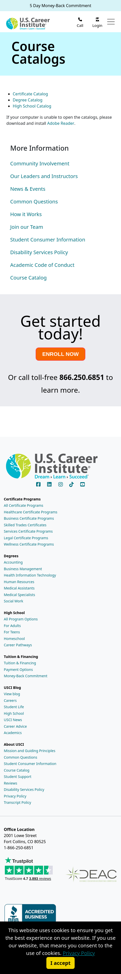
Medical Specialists (19, 594)
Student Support (17, 776)
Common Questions (20, 757)
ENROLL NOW (60, 354)
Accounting (13, 562)
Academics (13, 732)
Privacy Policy (15, 796)
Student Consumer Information (30, 763)
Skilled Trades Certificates (25, 525)
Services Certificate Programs (28, 531)
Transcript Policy (17, 802)
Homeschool (14, 638)
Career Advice (15, 726)
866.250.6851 (81, 377)
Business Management (23, 568)
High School (14, 713)
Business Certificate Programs (29, 518)
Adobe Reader (60, 123)
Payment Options (18, 669)
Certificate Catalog (30, 94)
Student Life (14, 706)
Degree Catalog (28, 100)
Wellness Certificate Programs (29, 544)
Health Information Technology (30, 575)
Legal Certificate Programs (26, 537)
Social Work (13, 601)
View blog (12, 693)
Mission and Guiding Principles (29, 750)
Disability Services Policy (24, 789)
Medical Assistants (19, 588)
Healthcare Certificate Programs (30, 512)
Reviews (10, 783)
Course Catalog (16, 770)
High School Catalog (32, 106)
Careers (10, 700)
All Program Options (21, 619)
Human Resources (19, 581)
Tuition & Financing (20, 662)
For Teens (12, 632)
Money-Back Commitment (25, 675)
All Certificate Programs (23, 505)
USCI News (13, 719)
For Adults (12, 625)
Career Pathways (18, 644)
